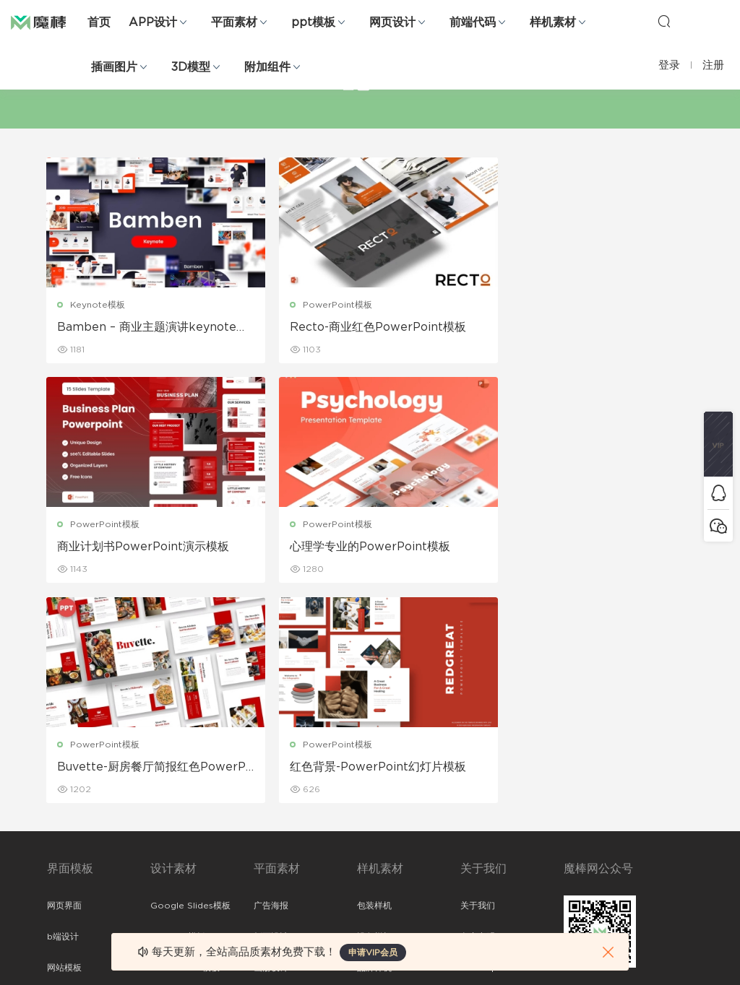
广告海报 (271, 686)
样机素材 (553, 22)
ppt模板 (313, 22)
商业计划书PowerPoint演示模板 (585, 327)
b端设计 (63, 717)
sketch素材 (70, 873)
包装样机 (374, 686)
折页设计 (271, 717)
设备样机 (374, 717)
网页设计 (392, 22)
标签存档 (477, 780)
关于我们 (477, 686)
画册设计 (271, 749)
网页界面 (64, 686)
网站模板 (64, 749)
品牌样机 (374, 749)
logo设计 (169, 873)
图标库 (60, 811)
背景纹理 (167, 842)
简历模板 (271, 811)
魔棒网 (47, 21)
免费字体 (271, 842)
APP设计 (153, 22)
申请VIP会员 (372, 952)
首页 (99, 22)
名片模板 (271, 780)
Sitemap (478, 749)
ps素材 (60, 842)
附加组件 (267, 67)
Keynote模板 (98, 304)
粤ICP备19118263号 (655, 962)
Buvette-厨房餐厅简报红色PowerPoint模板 (368, 548)
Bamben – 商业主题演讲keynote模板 (147, 327)
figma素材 (68, 780)
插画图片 (114, 67)
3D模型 (190, 67)
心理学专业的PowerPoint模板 (138, 547)
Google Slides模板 (190, 686)
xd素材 (61, 904)
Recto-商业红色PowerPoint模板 (366, 327)
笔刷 (159, 780)
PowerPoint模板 (326, 304)
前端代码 (472, 22)
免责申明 (477, 717)
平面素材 (234, 22)
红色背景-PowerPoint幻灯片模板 (587, 547)
